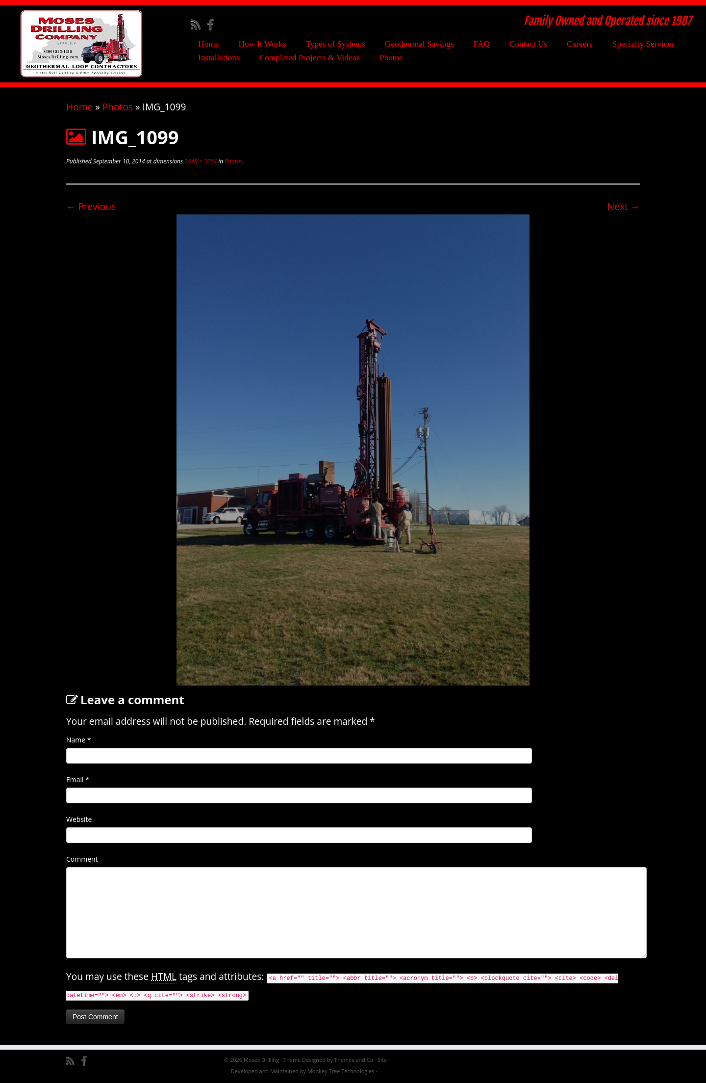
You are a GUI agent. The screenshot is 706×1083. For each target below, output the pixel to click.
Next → (623, 206)
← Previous (91, 206)
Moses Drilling (261, 1059)
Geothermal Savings (419, 44)
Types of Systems (336, 44)
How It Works (262, 44)
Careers (580, 44)
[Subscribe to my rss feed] (199, 24)
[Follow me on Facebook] (213, 24)
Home (208, 44)
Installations (218, 57)
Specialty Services (643, 44)
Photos (391, 57)
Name (78, 739)
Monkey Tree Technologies (341, 1071)
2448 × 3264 (200, 161)
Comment (82, 859)
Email (77, 779)
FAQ (482, 44)
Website (79, 819)
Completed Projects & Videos (309, 57)
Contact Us (528, 44)
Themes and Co (353, 1059)
